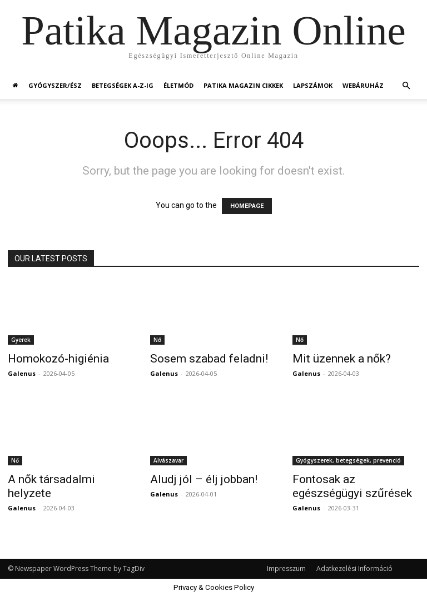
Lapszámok (312, 85)
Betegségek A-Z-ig (122, 85)
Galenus (22, 373)
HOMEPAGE (247, 206)
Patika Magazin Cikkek (243, 85)
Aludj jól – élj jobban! (203, 479)
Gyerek (21, 340)
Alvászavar (168, 460)
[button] (406, 86)
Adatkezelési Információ (354, 568)
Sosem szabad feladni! (209, 358)
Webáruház (363, 85)
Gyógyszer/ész (55, 85)
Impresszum (286, 568)
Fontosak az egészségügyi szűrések (352, 486)
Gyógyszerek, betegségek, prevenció (348, 460)
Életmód (178, 85)
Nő (157, 340)
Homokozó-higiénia (58, 358)
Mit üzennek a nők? (341, 358)
